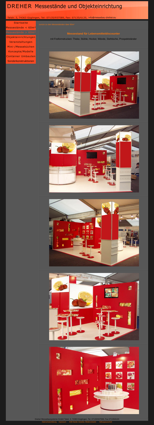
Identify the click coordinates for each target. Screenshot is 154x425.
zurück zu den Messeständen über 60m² (56, 24)
